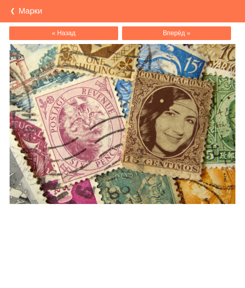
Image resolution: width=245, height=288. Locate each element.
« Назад (63, 33)
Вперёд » (177, 33)
